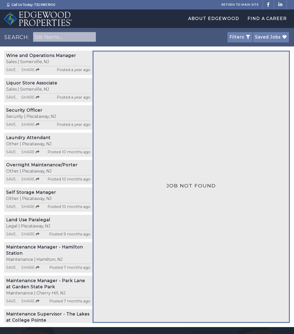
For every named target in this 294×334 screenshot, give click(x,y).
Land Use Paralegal (28, 219)
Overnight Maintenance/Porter (42, 165)
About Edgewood (213, 18)
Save (12, 70)
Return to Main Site (240, 4)
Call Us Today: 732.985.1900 (33, 5)
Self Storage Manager (31, 192)
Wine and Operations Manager (41, 55)
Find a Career (267, 18)
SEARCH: (16, 37)
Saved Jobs (271, 37)
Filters (239, 37)
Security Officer (24, 110)
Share (30, 70)
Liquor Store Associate (31, 83)
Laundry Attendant (28, 137)
